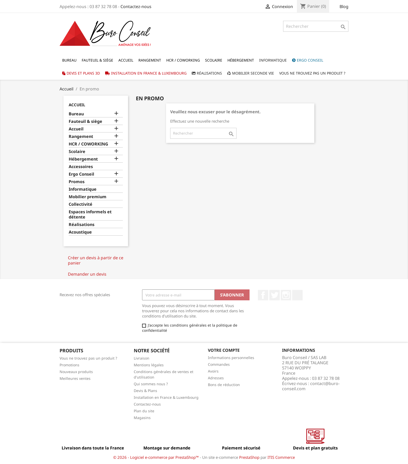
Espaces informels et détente (90, 214)
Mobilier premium (87, 197)
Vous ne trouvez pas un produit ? (88, 358)
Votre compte (224, 350)
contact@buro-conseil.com (311, 386)
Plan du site (144, 410)
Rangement (81, 136)
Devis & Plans (145, 390)
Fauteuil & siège (85, 121)
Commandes (219, 364)
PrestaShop (249, 457)
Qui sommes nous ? (151, 383)
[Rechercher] (315, 26)
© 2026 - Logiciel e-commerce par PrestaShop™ (156, 457)
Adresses (216, 377)
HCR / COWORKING (88, 144)
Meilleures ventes (75, 378)
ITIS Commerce (281, 457)
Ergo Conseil (81, 174)
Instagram (286, 295)
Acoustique (80, 232)
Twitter (274, 295)
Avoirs (213, 371)
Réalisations (81, 224)
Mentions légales (149, 364)
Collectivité (80, 204)
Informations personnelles (231, 357)
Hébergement (83, 159)
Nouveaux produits (76, 371)
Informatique (83, 189)
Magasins (142, 417)
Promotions (69, 364)
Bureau (76, 114)
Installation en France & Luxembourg (166, 397)
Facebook (263, 295)
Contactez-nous (135, 6)
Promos (77, 181)
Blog (344, 6)
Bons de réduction (224, 384)
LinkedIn (297, 295)
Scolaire (77, 151)
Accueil (77, 104)
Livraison (141, 358)
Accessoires (81, 166)
